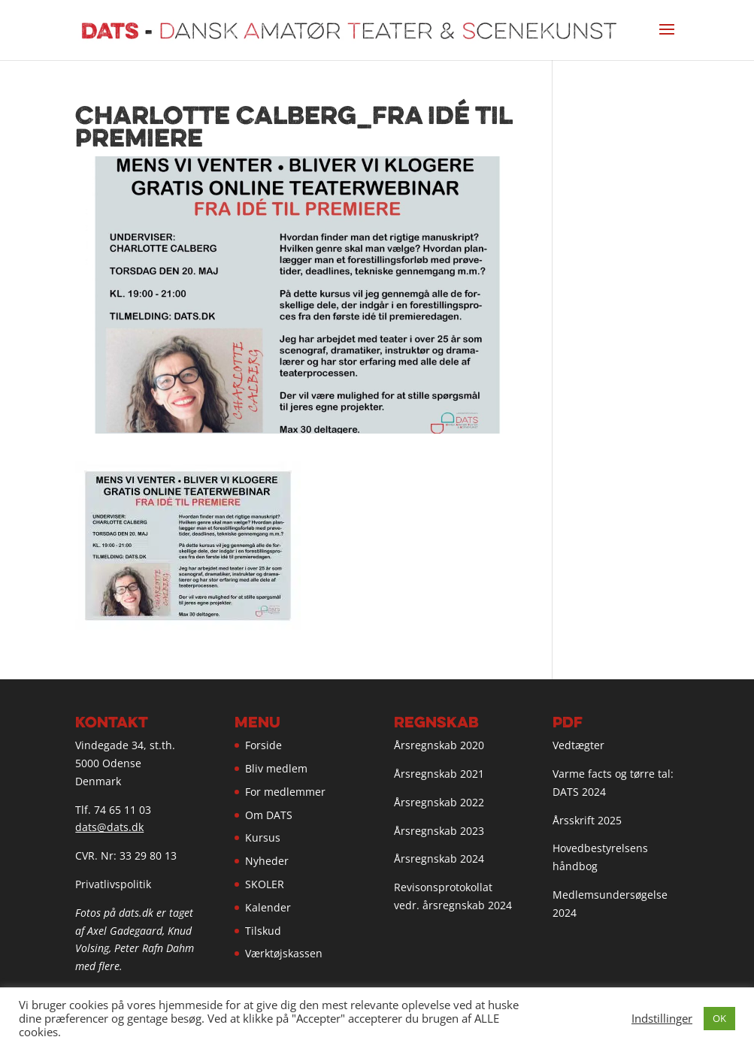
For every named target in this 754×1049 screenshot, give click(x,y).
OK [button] (719, 1018)
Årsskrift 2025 (587, 820)
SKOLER (264, 884)
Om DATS (268, 815)
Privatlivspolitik (113, 884)
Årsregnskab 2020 (439, 745)
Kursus (262, 837)
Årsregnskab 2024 (439, 858)
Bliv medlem (276, 768)
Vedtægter (578, 745)
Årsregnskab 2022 (439, 802)
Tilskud (263, 931)
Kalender (268, 907)
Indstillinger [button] (661, 1018)
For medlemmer (285, 791)
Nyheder (267, 861)
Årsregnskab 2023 (439, 831)
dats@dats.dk (109, 827)
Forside (263, 745)
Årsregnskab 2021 (439, 773)
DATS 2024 (579, 791)
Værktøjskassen (283, 953)
